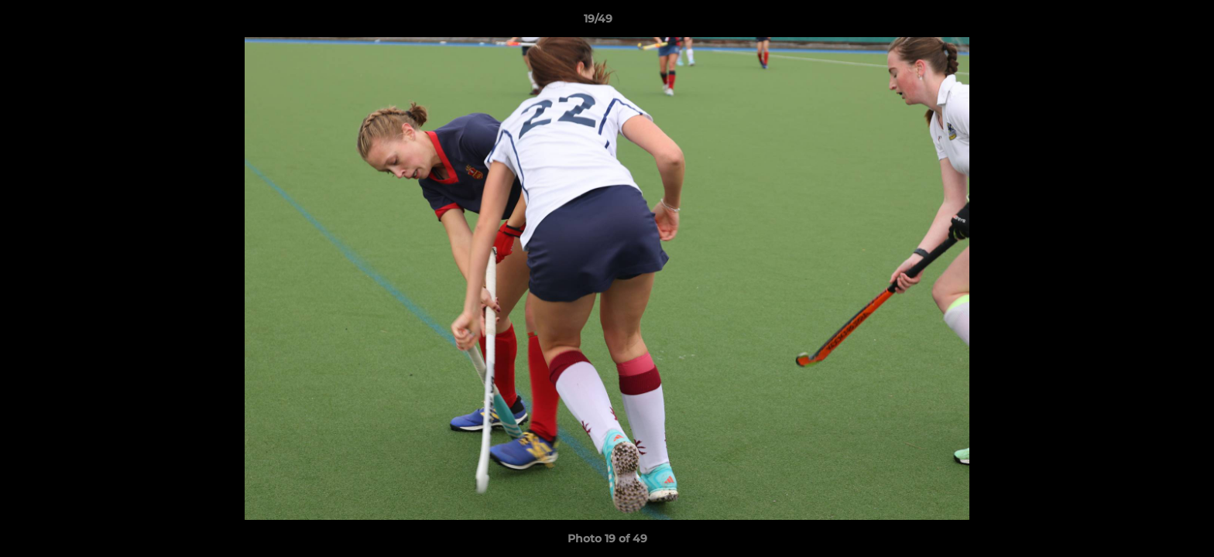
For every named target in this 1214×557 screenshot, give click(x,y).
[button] (1149, 22)
